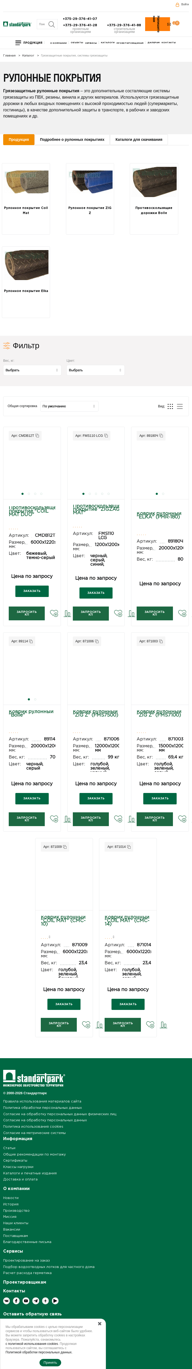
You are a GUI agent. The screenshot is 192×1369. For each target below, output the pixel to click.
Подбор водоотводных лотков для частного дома (49, 1267)
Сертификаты (15, 1160)
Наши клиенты (15, 1223)
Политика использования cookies (33, 1126)
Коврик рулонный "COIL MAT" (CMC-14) (127, 921)
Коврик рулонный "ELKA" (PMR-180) (159, 515)
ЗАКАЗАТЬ (32, 591)
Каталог (28, 56)
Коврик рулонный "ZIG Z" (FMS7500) (95, 713)
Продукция (32, 43)
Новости (11, 1198)
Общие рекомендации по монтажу (34, 1154)
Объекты (77, 42)
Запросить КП (27, 613)
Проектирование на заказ (26, 1260)
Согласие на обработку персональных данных (45, 1120)
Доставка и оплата (20, 1179)
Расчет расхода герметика (27, 1273)
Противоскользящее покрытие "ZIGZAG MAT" (98, 510)
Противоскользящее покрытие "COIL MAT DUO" (34, 511)
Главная (9, 56)
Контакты (169, 42)
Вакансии (11, 1229)
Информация (17, 1139)
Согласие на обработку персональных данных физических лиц (60, 1114)
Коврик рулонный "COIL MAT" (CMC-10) (63, 921)
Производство (16, 1210)
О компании (58, 43)
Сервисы (91, 43)
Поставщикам (15, 1236)
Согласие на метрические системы (34, 1133)
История (11, 1204)
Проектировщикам (130, 43)
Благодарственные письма (27, 1242)
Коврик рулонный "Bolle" (31, 713)
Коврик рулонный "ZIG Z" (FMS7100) (159, 713)
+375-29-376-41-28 (80, 25)
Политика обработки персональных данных (42, 1107)
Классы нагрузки (18, 1167)
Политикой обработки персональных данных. (39, 1352)
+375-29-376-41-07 (80, 19)
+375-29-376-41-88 (124, 25)
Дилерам (154, 42)
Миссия (9, 1216)
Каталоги (108, 42)
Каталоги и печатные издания (30, 1173)
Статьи (9, 1148)
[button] (22, 494)
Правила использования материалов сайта (42, 1101)
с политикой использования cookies (32, 1344)
